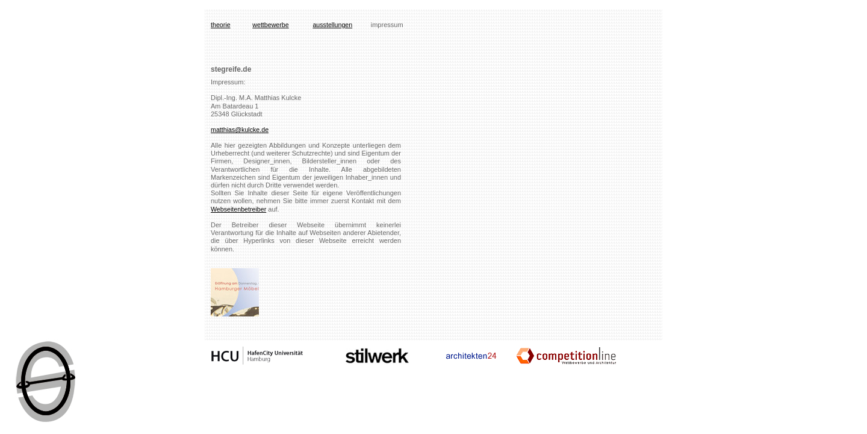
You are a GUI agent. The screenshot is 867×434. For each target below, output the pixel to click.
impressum (387, 24)
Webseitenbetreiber (238, 209)
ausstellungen (332, 24)
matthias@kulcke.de (240, 129)
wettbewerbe (270, 24)
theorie (221, 24)
